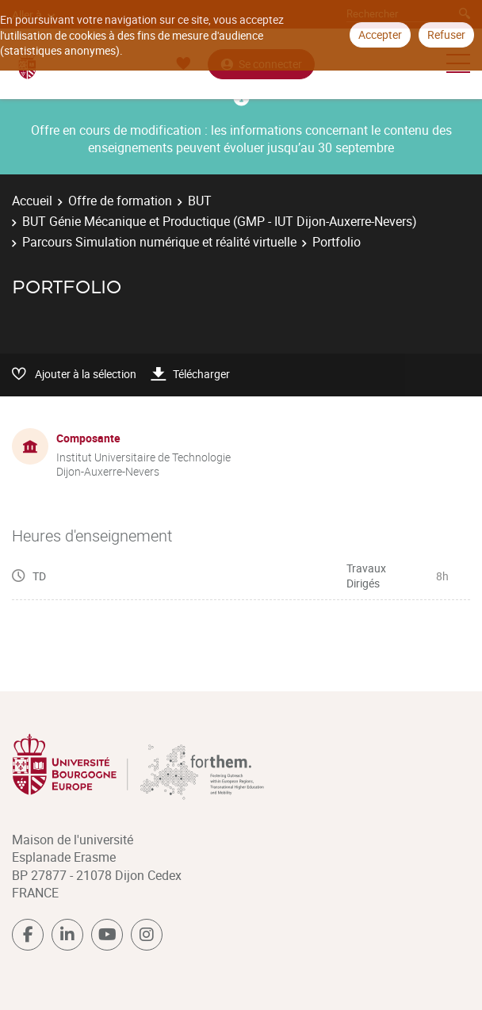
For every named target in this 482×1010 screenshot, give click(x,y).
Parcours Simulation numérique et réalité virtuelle (159, 242)
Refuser (446, 34)
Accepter (380, 34)
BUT (200, 200)
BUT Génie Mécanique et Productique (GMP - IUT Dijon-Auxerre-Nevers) (219, 221)
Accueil (32, 200)
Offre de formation (120, 200)
